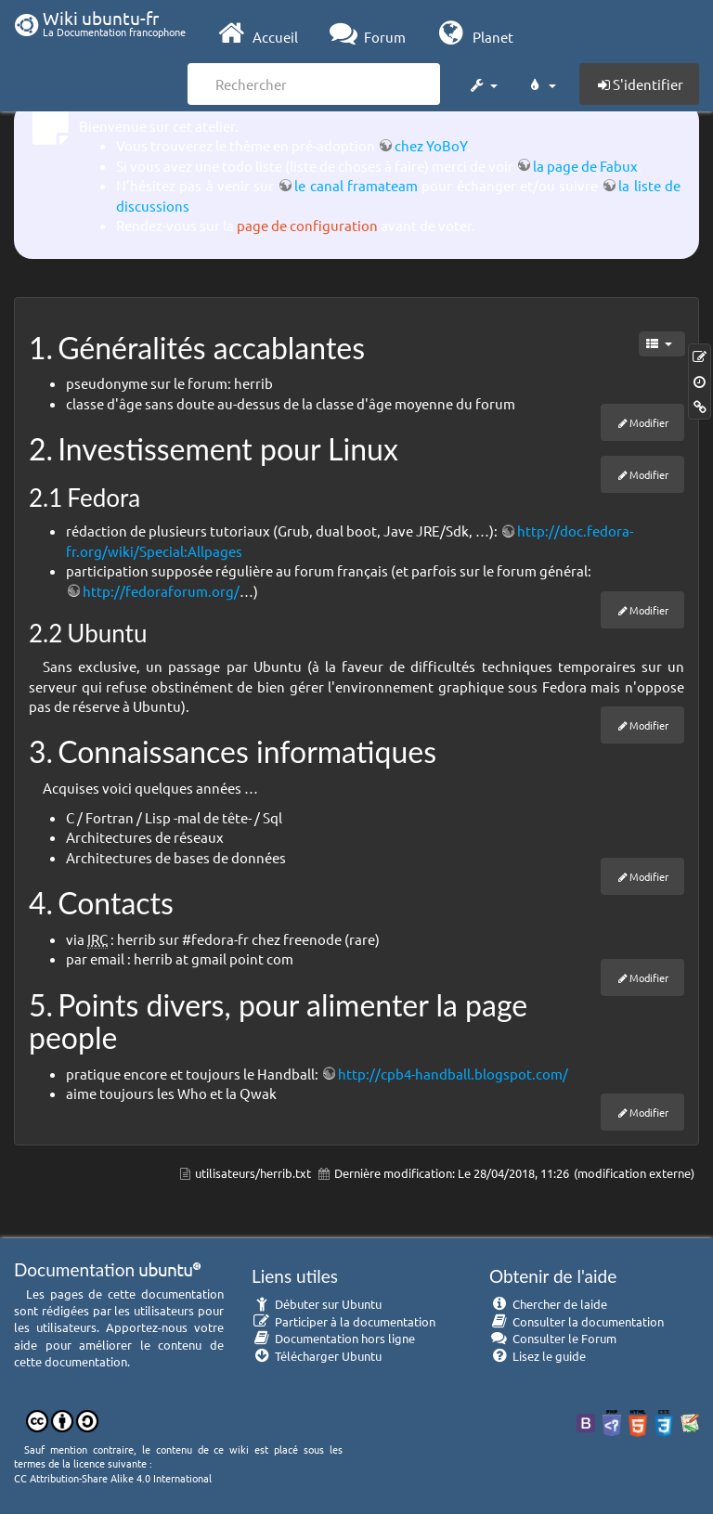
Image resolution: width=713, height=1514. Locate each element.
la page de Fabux (585, 166)
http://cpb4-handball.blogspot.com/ (453, 1073)
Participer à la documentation (343, 1321)
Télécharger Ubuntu (317, 1356)
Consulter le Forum (552, 1338)
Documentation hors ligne (333, 1338)
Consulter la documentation (576, 1321)
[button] (483, 82)
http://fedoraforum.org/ (161, 591)
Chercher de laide (548, 1304)
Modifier (648, 422)
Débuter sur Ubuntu (317, 1304)
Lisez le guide (537, 1356)
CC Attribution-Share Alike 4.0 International (113, 1477)
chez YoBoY (431, 145)
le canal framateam (356, 185)
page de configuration (307, 225)
